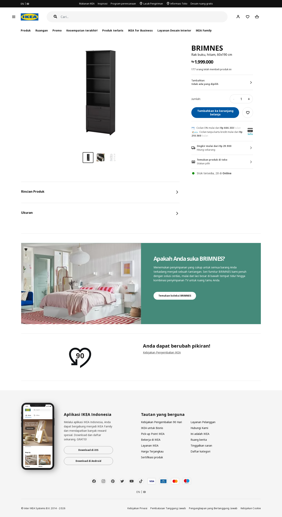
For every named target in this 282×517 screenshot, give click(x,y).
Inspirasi (103, 3)
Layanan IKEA (149, 445)
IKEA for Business (140, 30)
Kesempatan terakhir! (82, 30)
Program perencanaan (123, 3)
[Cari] (144, 17)
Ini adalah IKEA (200, 434)
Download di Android (88, 461)
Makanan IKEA (87, 3)
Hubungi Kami (199, 428)
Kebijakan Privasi (137, 508)
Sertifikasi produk (152, 457)
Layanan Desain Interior (174, 30)
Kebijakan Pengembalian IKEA (162, 352)
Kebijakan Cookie (251, 508)
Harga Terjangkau (152, 451)
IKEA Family (204, 30)
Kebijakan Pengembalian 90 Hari (161, 422)
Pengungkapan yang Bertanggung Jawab (213, 508)
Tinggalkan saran (201, 445)
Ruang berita (199, 439)
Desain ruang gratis (202, 3)
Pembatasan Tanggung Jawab (168, 508)
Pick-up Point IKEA (152, 434)
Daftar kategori (200, 451)
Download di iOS (88, 450)
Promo (57, 30)
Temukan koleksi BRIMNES (174, 295)
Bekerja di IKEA (150, 439)
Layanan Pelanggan (203, 422)
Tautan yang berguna (163, 414)
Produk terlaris (112, 30)
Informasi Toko (178, 3)
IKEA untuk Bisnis (152, 428)
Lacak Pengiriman (153, 3)
